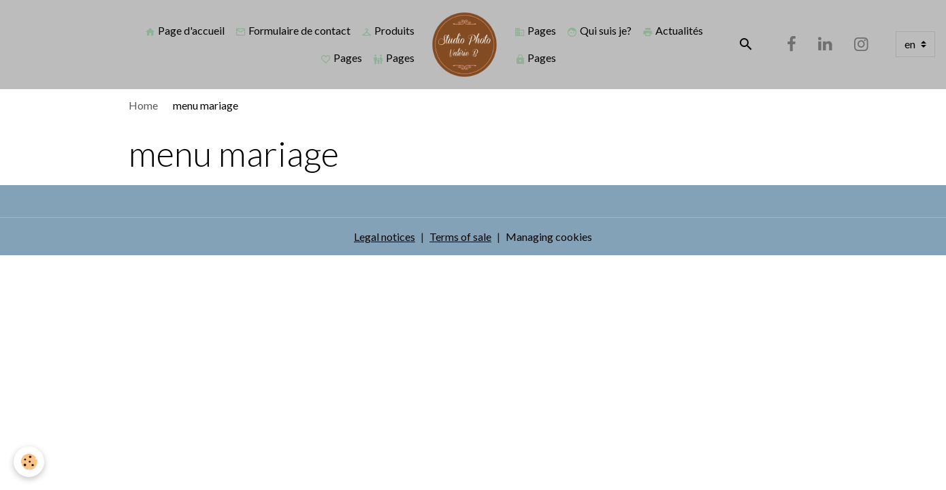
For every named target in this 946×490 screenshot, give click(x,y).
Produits (387, 30)
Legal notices (384, 236)
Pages (341, 58)
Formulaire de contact (292, 30)
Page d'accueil (185, 30)
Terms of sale (460, 236)
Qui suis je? (599, 30)
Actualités (672, 30)
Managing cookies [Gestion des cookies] (549, 236)
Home (143, 105)
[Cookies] (29, 461)
